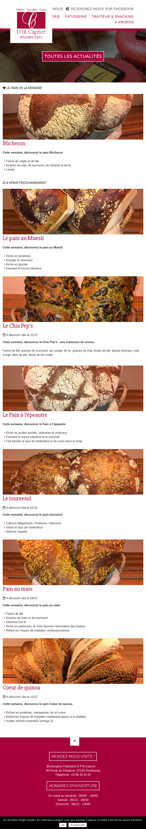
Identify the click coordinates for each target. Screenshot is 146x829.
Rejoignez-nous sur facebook (100, 9)
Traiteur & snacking (113, 16)
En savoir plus (77, 825)
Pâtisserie (76, 16)
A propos (124, 22)
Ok (63, 825)
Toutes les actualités (73, 56)
